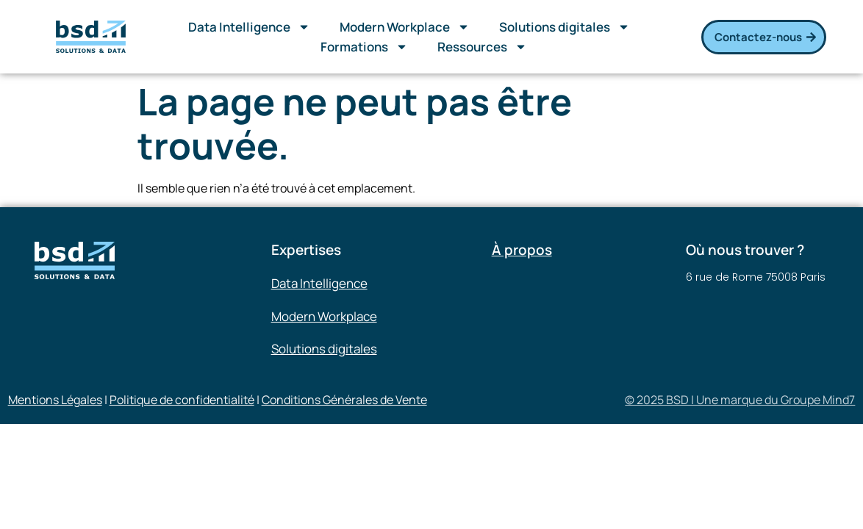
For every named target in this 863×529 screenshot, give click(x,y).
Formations (364, 47)
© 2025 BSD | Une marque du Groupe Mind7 (740, 400)
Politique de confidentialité (182, 400)
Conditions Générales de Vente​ (344, 400)
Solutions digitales (564, 27)
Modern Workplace (405, 27)
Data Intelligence (249, 27)
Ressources (482, 47)
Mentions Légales (55, 400)
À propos (522, 249)
